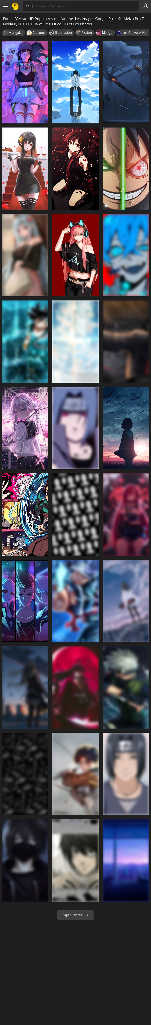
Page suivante (75, 915)
